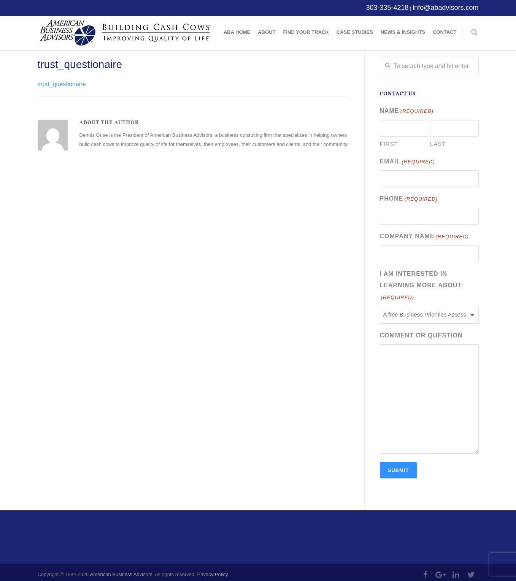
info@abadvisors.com (445, 7)
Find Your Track (306, 32)
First (389, 143)
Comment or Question (421, 331)
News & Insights (403, 32)
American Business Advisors (121, 570)
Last (438, 143)
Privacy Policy (212, 570)
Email (407, 161)
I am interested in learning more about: (422, 283)
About (266, 32)
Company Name (424, 234)
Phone (409, 197)
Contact (445, 32)
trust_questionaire (80, 64)
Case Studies (355, 32)
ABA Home (237, 32)
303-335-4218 (387, 7)
